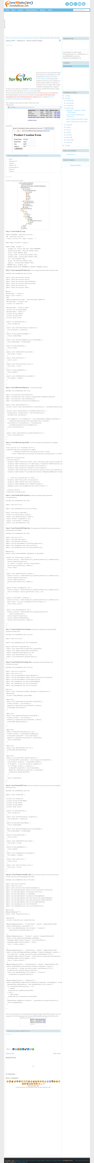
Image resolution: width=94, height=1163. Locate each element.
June (67, 129)
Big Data (42, 10)
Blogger (79, 165)
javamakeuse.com (70, 154)
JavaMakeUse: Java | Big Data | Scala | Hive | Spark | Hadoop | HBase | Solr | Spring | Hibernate (38, 1160)
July (67, 127)
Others (50, 10)
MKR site (25, 1162)
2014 (66, 145)
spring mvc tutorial (28, 90)
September (69, 108)
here (56, 74)
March (68, 137)
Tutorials (20, 10)
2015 (66, 98)
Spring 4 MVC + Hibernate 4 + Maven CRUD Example (24, 41)
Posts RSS (77, 1160)
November (69, 103)
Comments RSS (85, 1160)
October (68, 105)
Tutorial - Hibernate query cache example (76, 121)
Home (7, 10)
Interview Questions (41, 78)
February (68, 140)
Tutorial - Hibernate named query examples (77, 119)
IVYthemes (19, 1162)
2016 (66, 96)
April (67, 134)
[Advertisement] (47, 24)
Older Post (56, 1053)
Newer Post (10, 1053)
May (67, 132)
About (13, 10)
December (69, 100)
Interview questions (31, 10)
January (68, 142)
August (68, 124)
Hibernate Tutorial (50, 76)
